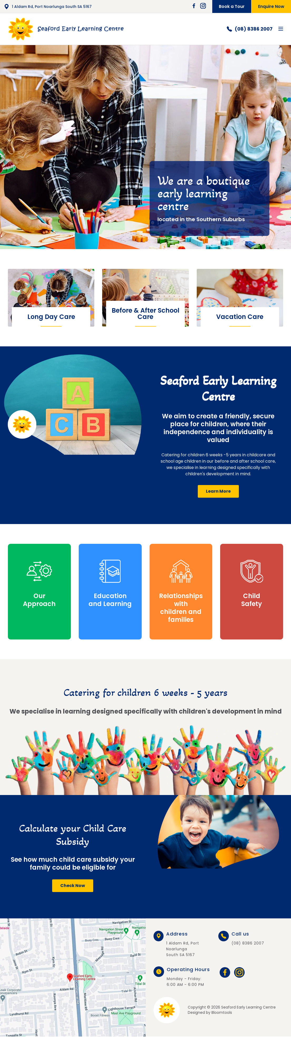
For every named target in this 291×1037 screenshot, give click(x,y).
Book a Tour (232, 6)
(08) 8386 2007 (250, 29)
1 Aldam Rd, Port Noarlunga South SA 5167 (48, 6)
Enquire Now (271, 6)
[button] (218, 491)
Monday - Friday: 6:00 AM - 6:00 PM (188, 977)
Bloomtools (221, 1012)
